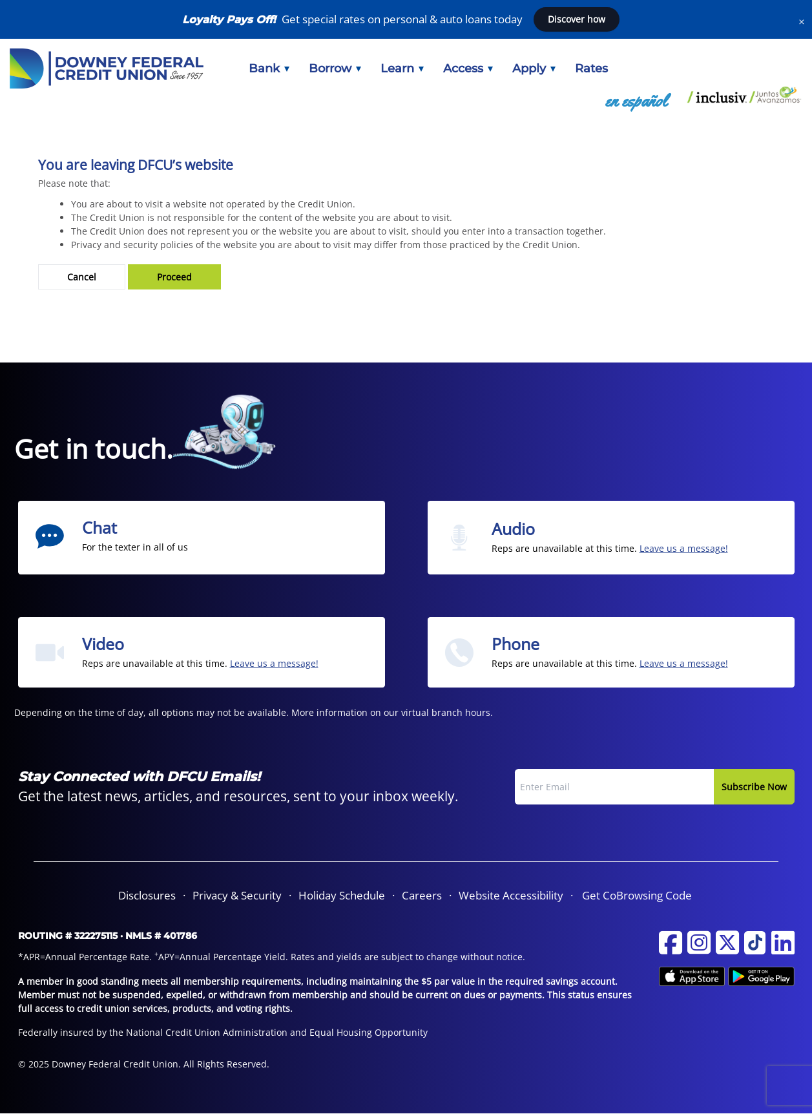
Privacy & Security (237, 895)
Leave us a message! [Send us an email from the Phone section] (684, 663)
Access (468, 68)
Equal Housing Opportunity (368, 1032)
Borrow (335, 68)
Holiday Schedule (341, 895)
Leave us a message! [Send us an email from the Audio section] (684, 548)
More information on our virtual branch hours (390, 712)
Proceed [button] (174, 277)
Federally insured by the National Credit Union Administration (152, 1032)
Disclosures (147, 895)
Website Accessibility (511, 895)
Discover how (576, 19)
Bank (269, 68)
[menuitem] (269, 68)
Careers (422, 895)
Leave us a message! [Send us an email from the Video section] (274, 663)
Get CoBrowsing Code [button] (637, 895)
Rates (591, 68)
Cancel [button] (81, 277)
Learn (402, 68)
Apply (534, 68)
